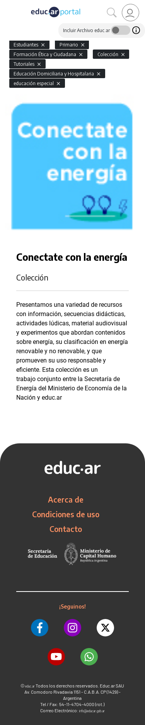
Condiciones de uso (65, 514)
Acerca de (66, 499)
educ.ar (30, 686)
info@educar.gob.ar (92, 711)
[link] (130, 12)
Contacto (65, 528)
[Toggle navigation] (7, 4)
